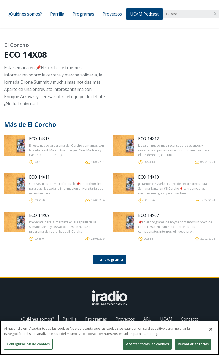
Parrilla (57, 14)
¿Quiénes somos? (25, 14)
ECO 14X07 (148, 215)
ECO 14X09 (39, 215)
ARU (147, 319)
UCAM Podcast (144, 14)
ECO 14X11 (39, 177)
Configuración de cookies (28, 346)
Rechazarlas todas (193, 346)
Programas (83, 14)
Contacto (190, 319)
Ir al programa (109, 259)
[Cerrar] (210, 331)
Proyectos (112, 14)
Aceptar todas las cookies (147, 346)
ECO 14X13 (39, 139)
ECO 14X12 (148, 139)
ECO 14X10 (148, 177)
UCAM (166, 319)
